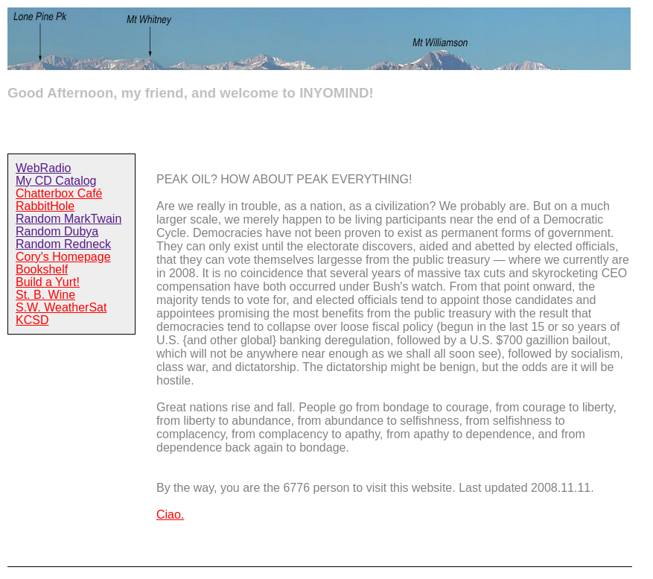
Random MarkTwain (68, 218)
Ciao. (170, 514)
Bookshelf (42, 269)
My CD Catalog (56, 180)
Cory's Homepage (63, 256)
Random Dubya (57, 231)
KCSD (32, 320)
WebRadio (43, 168)
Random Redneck (63, 244)
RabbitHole (45, 206)
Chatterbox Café (59, 193)
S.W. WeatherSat (61, 307)
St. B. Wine (45, 294)
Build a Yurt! (48, 282)
